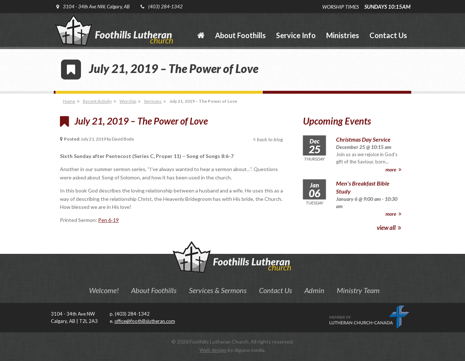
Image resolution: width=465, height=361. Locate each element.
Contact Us (275, 290)
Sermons (153, 101)
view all (389, 227)
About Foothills (154, 290)
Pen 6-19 (108, 220)
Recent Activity (97, 101)
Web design (213, 350)
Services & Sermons (218, 290)
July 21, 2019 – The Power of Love (203, 101)
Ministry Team (358, 290)
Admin (314, 290)
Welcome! (104, 290)
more (393, 169)
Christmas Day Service (363, 139)
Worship (128, 101)
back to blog (268, 139)
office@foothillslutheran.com (144, 321)
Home (69, 101)
